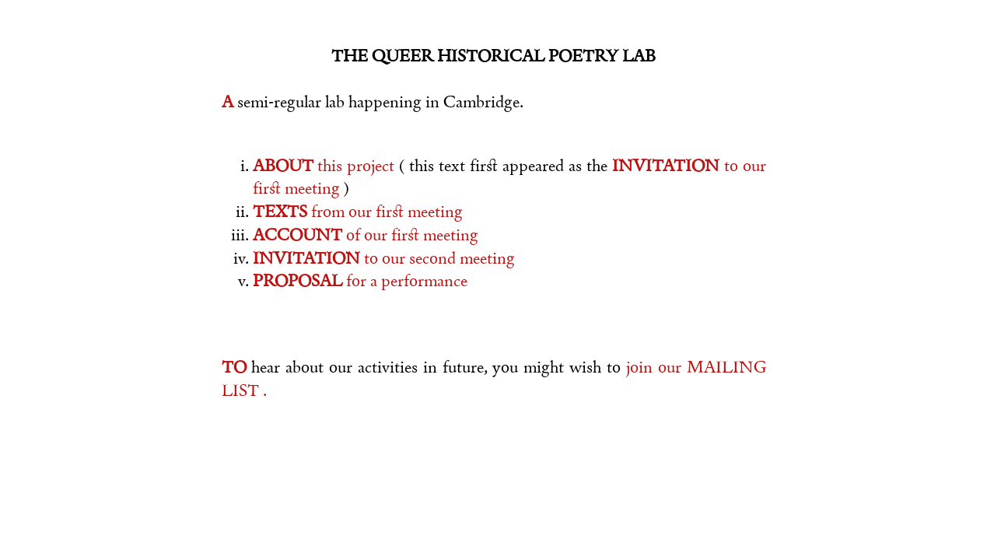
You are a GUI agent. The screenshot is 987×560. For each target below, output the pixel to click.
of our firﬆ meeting (365, 235)
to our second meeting (384, 258)
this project (326, 166)
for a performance (360, 281)
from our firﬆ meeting (358, 211)
